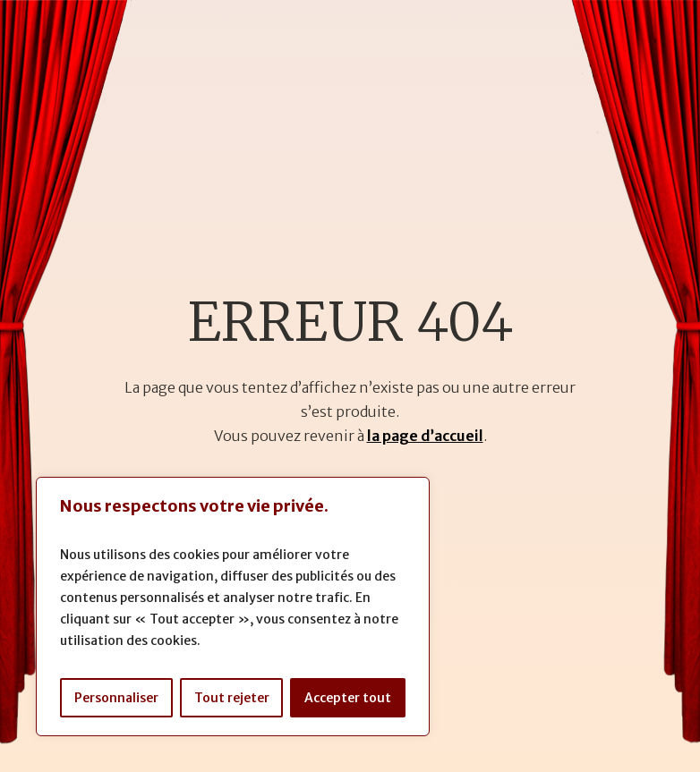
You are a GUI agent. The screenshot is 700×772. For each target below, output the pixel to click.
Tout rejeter (231, 698)
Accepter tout (347, 698)
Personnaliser (116, 698)
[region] (233, 606)
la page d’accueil (425, 436)
